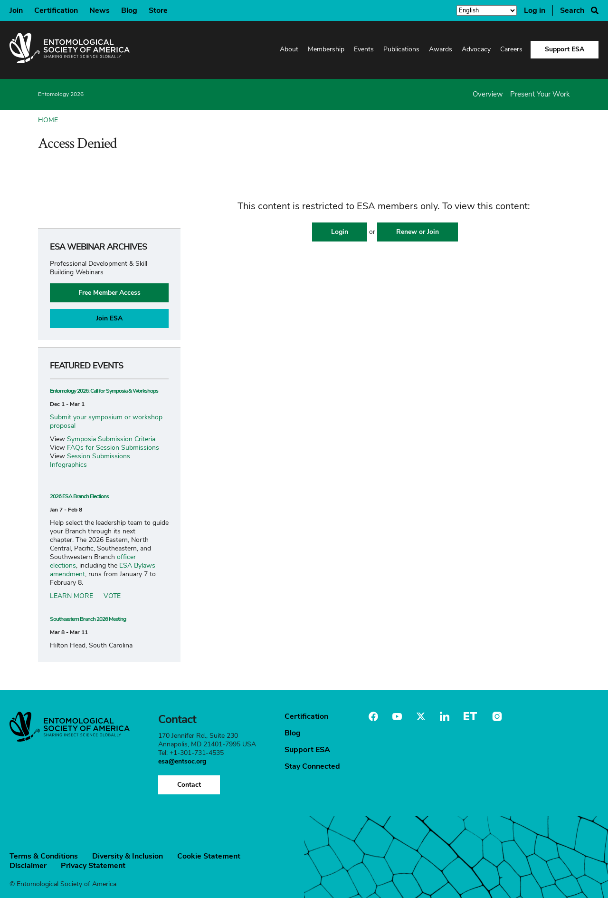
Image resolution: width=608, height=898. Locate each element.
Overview (488, 94)
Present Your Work (540, 94)
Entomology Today (470, 716)
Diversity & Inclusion (127, 856)
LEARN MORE (71, 595)
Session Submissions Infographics (90, 460)
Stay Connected (312, 766)
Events (364, 49)
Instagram (496, 716)
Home (48, 120)
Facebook (373, 716)
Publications (401, 49)
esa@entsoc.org (182, 761)
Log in (534, 10)
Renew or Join (417, 231)
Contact (189, 784)
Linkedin (444, 716)
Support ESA (564, 49)
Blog (129, 10)
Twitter (421, 716)
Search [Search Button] (572, 10)
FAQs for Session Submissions (113, 447)
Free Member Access (109, 292)
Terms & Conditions (44, 856)
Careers (511, 49)
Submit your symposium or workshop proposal (106, 421)
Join (16, 10)
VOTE (112, 595)
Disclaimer (28, 865)
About (289, 49)
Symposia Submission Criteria (111, 439)
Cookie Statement (208, 856)
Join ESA (109, 318)
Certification (56, 10)
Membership (326, 49)
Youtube (397, 716)
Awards (440, 49)
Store (158, 10)
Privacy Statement (93, 865)
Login (339, 231)
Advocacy (476, 49)
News (99, 10)
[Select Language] (486, 11)
